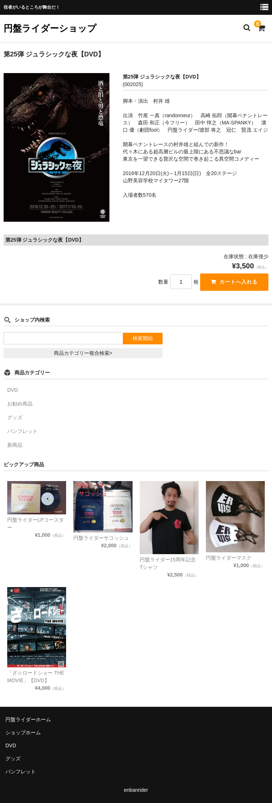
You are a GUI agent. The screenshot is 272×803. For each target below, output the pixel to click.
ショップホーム (23, 732)
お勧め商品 (20, 404)
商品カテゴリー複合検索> (83, 353)
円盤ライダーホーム (28, 719)
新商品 (14, 445)
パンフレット (22, 431)
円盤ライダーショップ (50, 28)
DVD (12, 390)
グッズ (14, 417)
